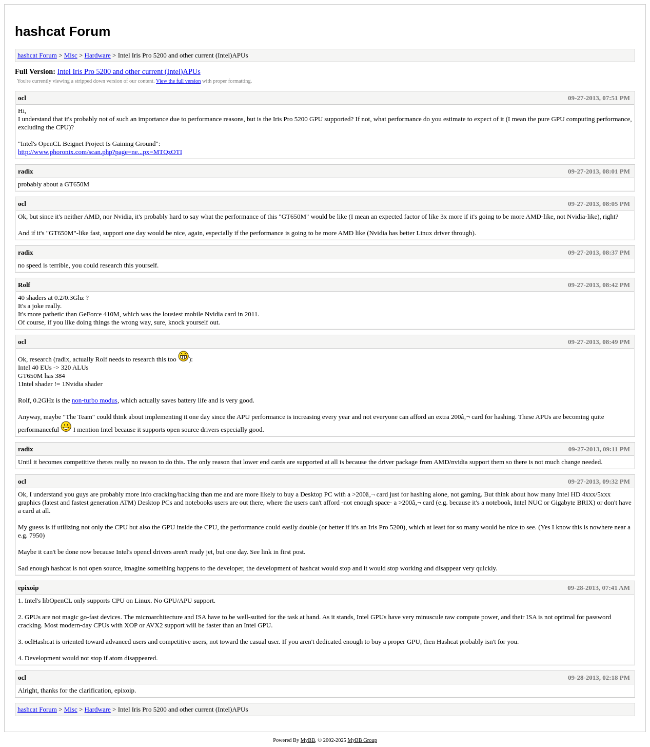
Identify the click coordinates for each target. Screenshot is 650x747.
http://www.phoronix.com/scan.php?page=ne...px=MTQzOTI (100, 152)
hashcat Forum (62, 31)
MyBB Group (362, 740)
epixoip (28, 587)
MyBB (308, 740)
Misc (70, 55)
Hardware (98, 55)
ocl (22, 98)
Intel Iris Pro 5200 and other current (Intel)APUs (129, 71)
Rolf (24, 285)
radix (25, 171)
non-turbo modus (94, 400)
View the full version (178, 81)
